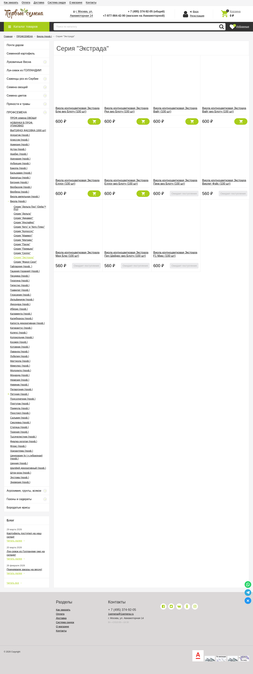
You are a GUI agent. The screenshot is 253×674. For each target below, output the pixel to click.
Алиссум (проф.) (19, 139)
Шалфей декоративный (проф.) (28, 468)
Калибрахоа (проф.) (21, 318)
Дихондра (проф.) (20, 304)
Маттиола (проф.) (20, 361)
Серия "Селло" (22, 253)
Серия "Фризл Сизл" (25, 261)
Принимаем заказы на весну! (24, 569)
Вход (196, 11)
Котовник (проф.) (20, 346)
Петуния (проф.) (19, 394)
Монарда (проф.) (19, 375)
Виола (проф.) (18, 201)
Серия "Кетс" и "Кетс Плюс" (29, 226)
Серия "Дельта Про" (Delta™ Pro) (30, 208)
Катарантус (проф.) (21, 327)
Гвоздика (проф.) (19, 275)
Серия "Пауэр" (22, 244)
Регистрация (197, 15)
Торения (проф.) (19, 432)
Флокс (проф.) (18, 446)
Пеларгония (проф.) (21, 389)
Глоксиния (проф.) (20, 294)
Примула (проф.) (19, 408)
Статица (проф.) (19, 427)
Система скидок (57, 2)
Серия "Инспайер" (24, 222)
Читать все (13, 583)
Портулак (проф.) (20, 403)
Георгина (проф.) (19, 280)
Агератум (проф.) (20, 135)
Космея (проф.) (19, 342)
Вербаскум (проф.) (21, 187)
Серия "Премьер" (23, 248)
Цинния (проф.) (19, 463)
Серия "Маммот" (23, 235)
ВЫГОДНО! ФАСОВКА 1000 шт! (28, 130)
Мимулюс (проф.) (20, 365)
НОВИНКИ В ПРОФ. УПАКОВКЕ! (21, 124)
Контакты (91, 2)
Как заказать (11, 2)
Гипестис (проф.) (19, 285)
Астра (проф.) (18, 149)
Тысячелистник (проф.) (23, 436)
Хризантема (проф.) (21, 450)
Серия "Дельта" (22, 213)
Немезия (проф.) (19, 380)
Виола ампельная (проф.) (24, 196)
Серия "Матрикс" (23, 240)
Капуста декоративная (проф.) (27, 323)
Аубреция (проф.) (20, 163)
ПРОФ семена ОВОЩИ (23, 117)
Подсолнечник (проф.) (22, 398)
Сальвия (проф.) (19, 417)
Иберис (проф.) (19, 309)
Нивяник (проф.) (19, 384)
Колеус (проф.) (18, 332)
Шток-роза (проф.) (20, 472)
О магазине (75, 2)
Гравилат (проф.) (20, 290)
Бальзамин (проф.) (21, 172)
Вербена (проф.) (19, 191)
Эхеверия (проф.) (20, 482)
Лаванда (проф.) (19, 351)
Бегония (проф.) (19, 182)
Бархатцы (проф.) (20, 177)
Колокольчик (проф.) (21, 337)
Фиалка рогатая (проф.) (23, 441)
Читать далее (14, 540)
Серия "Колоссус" (24, 231)
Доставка (39, 2)
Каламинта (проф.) (21, 313)
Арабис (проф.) (19, 154)
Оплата (26, 2)
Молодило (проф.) (20, 370)
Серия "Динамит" (23, 218)
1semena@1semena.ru (121, 614)
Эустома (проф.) (19, 477)
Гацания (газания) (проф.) (25, 271)
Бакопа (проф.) (18, 168)
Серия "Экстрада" (24, 257)
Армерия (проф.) (19, 144)
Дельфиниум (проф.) (22, 299)
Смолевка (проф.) (20, 422)
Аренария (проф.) (20, 158)
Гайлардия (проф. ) (21, 266)
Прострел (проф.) (20, 413)
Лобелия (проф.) (19, 356)
